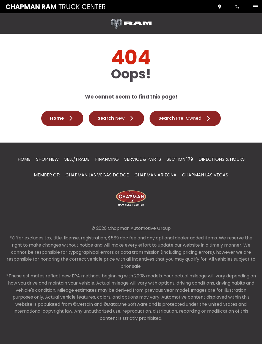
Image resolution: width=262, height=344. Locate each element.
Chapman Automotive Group (139, 228)
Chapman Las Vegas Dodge (97, 175)
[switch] (255, 6)
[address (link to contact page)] (220, 6)
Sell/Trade (77, 159)
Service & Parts (142, 159)
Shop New (47, 159)
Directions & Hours (221, 159)
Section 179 (180, 159)
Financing (107, 159)
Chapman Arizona (155, 175)
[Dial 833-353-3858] (237, 6)
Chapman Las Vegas (205, 175)
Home (24, 159)
